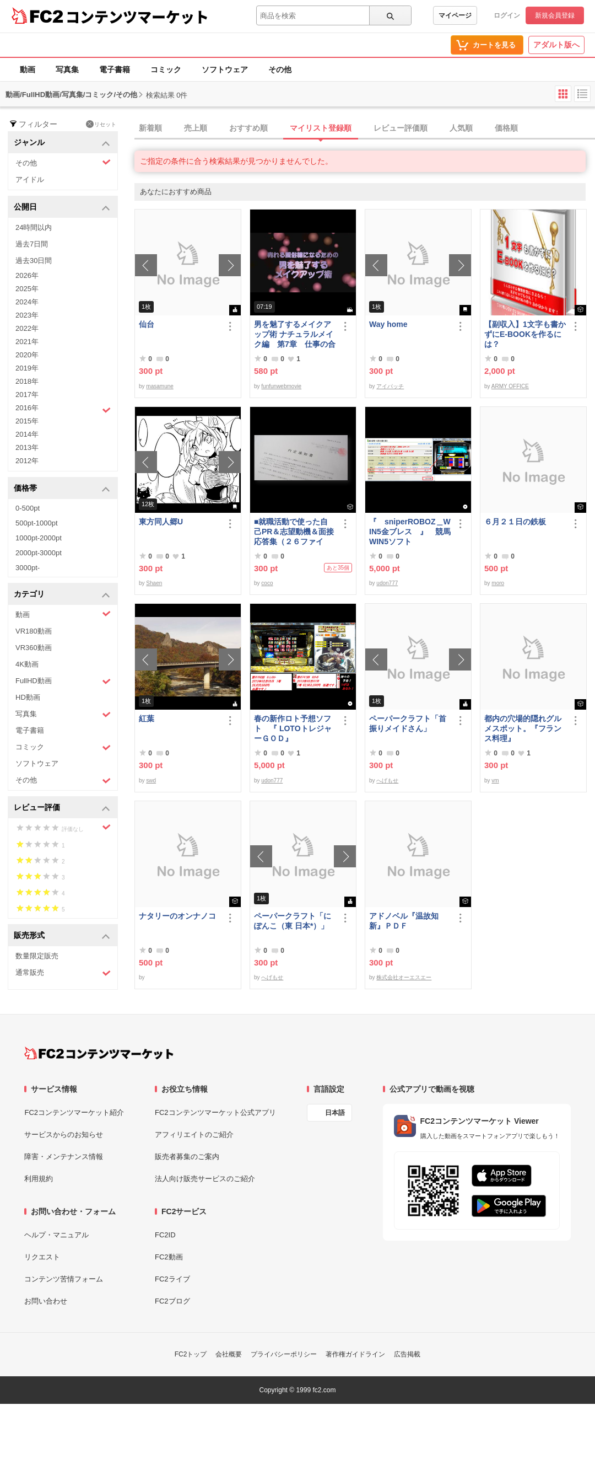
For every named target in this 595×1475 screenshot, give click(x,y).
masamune (159, 386)
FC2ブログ (172, 1301)
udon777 (387, 583)
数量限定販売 (36, 956)
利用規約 (38, 1178)
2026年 (27, 275)
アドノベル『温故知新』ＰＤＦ (404, 920)
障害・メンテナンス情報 (63, 1156)
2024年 (27, 302)
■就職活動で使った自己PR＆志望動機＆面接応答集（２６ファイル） (294, 531)
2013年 (27, 447)
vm (495, 780)
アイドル (29, 179)
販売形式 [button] (62, 936)
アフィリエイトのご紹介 (194, 1134)
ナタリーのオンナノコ (177, 915)
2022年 (27, 328)
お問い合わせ (45, 1301)
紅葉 (146, 718)
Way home (388, 324)
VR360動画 (33, 647)
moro (497, 583)
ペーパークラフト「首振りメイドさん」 (407, 723)
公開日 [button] (62, 207)
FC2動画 (169, 1257)
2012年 (27, 461)
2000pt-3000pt (38, 553)
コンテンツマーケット (137, 16)
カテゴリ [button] (62, 594)
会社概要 (228, 1354)
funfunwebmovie (281, 386)
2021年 (27, 341)
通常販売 (63, 973)
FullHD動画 (63, 681)
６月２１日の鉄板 (515, 521)
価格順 (506, 128)
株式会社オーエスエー (403, 977)
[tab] (364, 128)
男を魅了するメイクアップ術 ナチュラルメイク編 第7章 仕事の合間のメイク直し (295, 334)
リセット (101, 124)
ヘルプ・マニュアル (56, 1235)
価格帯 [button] (62, 489)
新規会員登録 (555, 15)
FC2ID (165, 1235)
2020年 (27, 355)
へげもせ (387, 780)
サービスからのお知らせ (63, 1134)
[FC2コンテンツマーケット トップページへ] (99, 1053)
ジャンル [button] (62, 143)
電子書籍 (114, 69)
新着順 (150, 128)
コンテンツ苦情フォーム (63, 1279)
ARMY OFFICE (510, 386)
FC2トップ (191, 1354)
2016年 (63, 409)
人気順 (461, 128)
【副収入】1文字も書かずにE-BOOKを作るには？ (525, 334)
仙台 (146, 324)
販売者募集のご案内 (187, 1156)
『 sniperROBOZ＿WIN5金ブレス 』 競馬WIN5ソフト (410, 531)
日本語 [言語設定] (335, 1113)
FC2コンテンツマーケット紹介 (74, 1112)
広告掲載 (407, 1354)
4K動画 (27, 664)
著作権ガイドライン (355, 1354)
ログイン (507, 15)
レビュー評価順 (401, 128)
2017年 (27, 394)
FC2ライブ (172, 1279)
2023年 (27, 315)
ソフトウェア (225, 69)
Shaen (154, 583)
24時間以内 (33, 227)
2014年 (27, 434)
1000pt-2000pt (38, 538)
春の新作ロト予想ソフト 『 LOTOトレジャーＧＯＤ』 (293, 728)
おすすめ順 (248, 128)
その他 (279, 69)
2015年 (27, 421)
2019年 (27, 368)
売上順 (195, 128)
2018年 (27, 381)
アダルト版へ (556, 44)
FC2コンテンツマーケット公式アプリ (215, 1112)
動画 (27, 69)
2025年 (27, 289)
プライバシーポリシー (284, 1354)
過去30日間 (33, 260)
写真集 (67, 69)
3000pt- (27, 568)
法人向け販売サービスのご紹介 (205, 1178)
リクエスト (42, 1257)
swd (151, 780)
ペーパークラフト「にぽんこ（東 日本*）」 (292, 920)
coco (267, 583)
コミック (165, 69)
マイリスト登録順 (320, 128)
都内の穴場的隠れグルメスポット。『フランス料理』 (522, 728)
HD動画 (27, 697)
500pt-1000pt (36, 523)
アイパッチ (390, 386)
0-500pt (27, 508)
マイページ (455, 15)
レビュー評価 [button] (62, 808)
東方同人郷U (161, 521)
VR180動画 (33, 631)
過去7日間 (31, 244)
